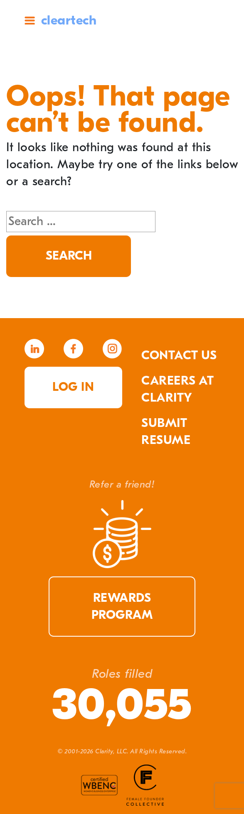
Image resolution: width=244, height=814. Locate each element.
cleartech (69, 20)
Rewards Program (122, 606)
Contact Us (179, 355)
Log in (73, 387)
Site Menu (30, 21)
